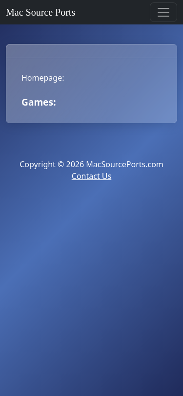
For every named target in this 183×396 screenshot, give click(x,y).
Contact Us (91, 176)
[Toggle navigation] (163, 12)
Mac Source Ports (40, 12)
